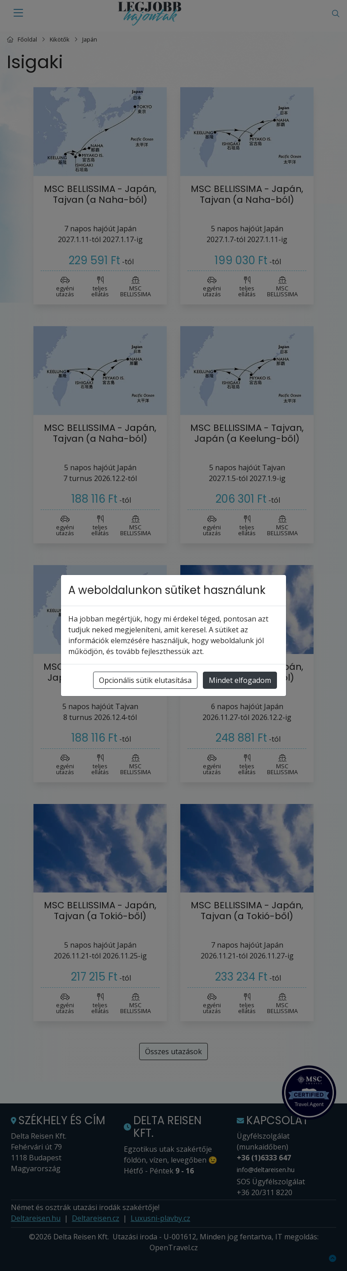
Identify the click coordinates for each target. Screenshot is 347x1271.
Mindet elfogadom (240, 680)
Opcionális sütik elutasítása (145, 680)
